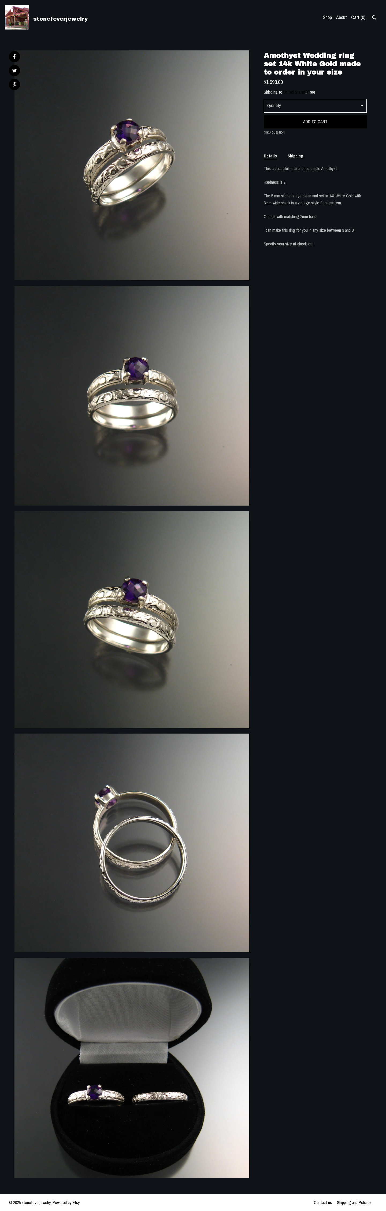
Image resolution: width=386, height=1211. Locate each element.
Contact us (323, 1202)
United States (294, 92)
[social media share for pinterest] (14, 85)
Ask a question (274, 132)
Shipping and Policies (354, 1202)
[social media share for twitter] (14, 71)
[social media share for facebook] (14, 57)
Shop (327, 17)
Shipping (295, 156)
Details (270, 156)
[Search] (374, 18)
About (341, 17)
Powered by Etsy (66, 1202)
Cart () (358, 17)
